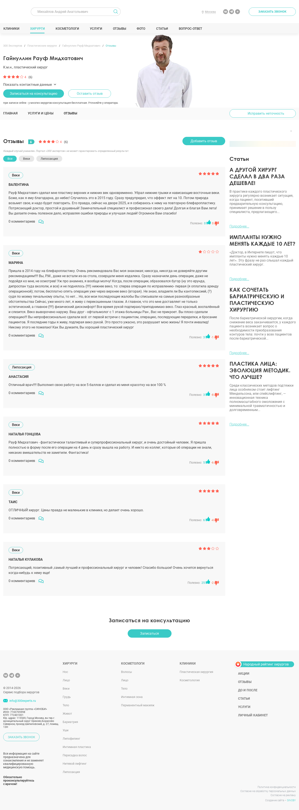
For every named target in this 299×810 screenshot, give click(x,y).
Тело (66, 705)
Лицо (66, 680)
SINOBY (291, 800)
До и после (247, 690)
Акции (243, 673)
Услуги (96, 29)
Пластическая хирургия (196, 672)
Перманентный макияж (137, 705)
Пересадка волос (75, 755)
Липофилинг (71, 738)
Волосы (126, 672)
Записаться (149, 633)
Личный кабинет (253, 715)
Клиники (11, 29)
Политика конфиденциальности (277, 787)
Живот (67, 713)
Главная (10, 113)
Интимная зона (132, 697)
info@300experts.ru (22, 700)
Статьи (162, 29)
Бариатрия (70, 722)
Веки (66, 688)
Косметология (190, 680)
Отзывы (119, 29)
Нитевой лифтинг (75, 763)
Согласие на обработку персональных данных (268, 791)
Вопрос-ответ (190, 29)
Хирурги (37, 29)
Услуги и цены (40, 113)
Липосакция (71, 772)
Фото (141, 29)
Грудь (67, 697)
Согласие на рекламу (283, 795)
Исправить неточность (266, 113)
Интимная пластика (77, 747)
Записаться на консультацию (33, 94)
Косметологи (67, 29)
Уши (65, 730)
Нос (65, 672)
